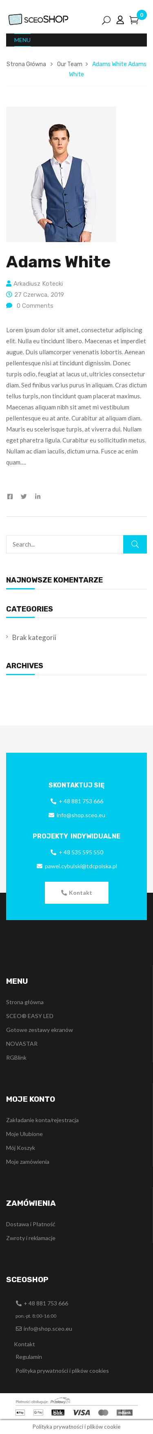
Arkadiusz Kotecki (38, 283)
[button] (77, 893)
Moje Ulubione (24, 1133)
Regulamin (29, 1356)
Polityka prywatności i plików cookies (62, 1370)
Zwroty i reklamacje (30, 1237)
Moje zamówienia (27, 1161)
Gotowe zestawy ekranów (39, 1029)
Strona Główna (26, 64)
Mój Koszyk (20, 1147)
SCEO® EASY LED (29, 1015)
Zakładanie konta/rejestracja (42, 1119)
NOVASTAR (22, 1043)
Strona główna (25, 1001)
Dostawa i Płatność (30, 1224)
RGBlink (16, 1057)
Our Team (69, 64)
